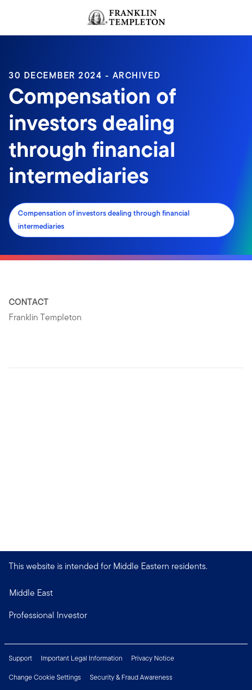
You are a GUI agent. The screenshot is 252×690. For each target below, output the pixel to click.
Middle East (31, 593)
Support (20, 658)
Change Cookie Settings (45, 677)
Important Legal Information (81, 658)
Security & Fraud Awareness (131, 677)
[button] (126, 615)
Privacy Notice (152, 658)
